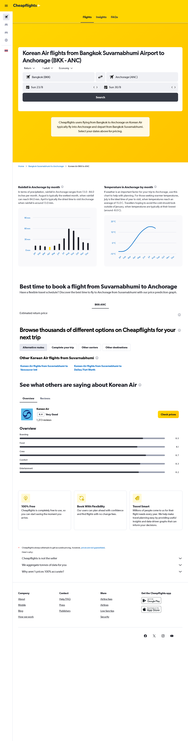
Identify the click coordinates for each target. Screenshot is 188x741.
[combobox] (66, 68)
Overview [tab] (28, 398)
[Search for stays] (6, 24)
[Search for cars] (6, 32)
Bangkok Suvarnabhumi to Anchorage (46, 166)
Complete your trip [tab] (63, 347)
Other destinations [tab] (116, 347)
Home (21, 166)
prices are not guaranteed (93, 547)
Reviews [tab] (45, 398)
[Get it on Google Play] (151, 600)
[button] (6, 6)
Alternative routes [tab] (33, 347)
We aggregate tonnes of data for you (102, 565)
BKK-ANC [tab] (100, 304)
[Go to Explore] (6, 40)
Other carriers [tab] (90, 347)
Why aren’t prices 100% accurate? (102, 571)
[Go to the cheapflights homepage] (26, 6)
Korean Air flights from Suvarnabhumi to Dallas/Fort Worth (98, 368)
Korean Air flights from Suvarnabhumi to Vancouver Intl (44, 368)
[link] (168, 414)
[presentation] (62, 186)
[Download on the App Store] (151, 609)
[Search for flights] (6, 17)
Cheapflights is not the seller (102, 558)
